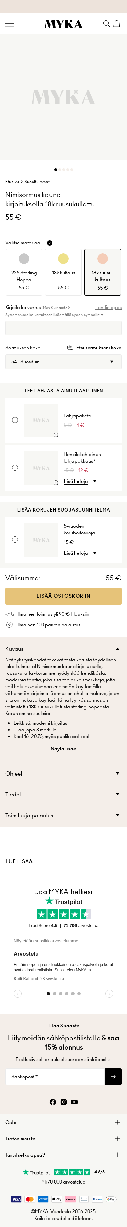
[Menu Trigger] (9, 24)
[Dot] (55, 169)
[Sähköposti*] (55, 1077)
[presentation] (63, 850)
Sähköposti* (24, 1077)
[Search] (107, 24)
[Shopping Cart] (117, 24)
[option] (24, 272)
